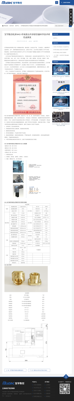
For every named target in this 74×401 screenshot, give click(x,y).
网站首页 (6, 25)
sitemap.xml (8, 396)
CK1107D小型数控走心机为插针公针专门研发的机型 (61, 93)
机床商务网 (9, 393)
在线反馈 (47, 393)
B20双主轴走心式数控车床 (37, 396)
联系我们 (47, 396)
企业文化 (47, 390)
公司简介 (47, 384)
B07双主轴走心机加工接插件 (59, 52)
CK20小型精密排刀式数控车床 (37, 384)
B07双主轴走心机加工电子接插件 (60, 49)
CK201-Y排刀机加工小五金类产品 (60, 46)
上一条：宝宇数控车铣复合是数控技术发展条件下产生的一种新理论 (16, 370)
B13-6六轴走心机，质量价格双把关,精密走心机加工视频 (61, 124)
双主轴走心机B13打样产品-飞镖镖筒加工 (61, 77)
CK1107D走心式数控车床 (37, 387)
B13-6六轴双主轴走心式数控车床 (37, 393)
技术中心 (17, 25)
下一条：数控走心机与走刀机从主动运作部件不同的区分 (40, 370)
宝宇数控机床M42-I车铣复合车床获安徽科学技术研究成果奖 (34, 25)
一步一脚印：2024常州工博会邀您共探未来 (60, 56)
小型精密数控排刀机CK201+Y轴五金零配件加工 (61, 109)
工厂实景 (47, 387)
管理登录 (16, 393)
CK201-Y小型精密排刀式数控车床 (37, 390)
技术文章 (12, 25)
